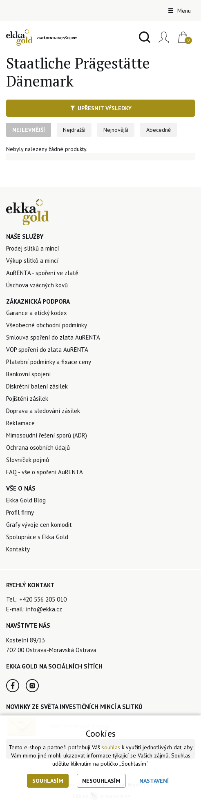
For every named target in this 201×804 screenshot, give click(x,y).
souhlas (111, 747)
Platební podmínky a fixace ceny (48, 362)
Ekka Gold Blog (26, 500)
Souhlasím (47, 780)
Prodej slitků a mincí (32, 248)
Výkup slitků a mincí (32, 260)
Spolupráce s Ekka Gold (37, 537)
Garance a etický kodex (36, 313)
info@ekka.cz (44, 609)
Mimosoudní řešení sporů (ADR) (46, 435)
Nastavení (154, 780)
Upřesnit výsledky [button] (101, 108)
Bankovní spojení (28, 374)
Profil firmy (20, 512)
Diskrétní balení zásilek (37, 386)
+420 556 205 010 (43, 599)
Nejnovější (115, 129)
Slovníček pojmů (27, 460)
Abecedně (158, 129)
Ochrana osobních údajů (38, 447)
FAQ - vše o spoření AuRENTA (44, 472)
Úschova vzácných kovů (37, 285)
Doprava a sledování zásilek (43, 411)
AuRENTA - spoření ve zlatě (42, 273)
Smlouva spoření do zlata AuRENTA (53, 337)
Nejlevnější (28, 129)
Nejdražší (74, 129)
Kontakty (18, 549)
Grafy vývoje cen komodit (39, 525)
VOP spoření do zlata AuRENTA (47, 349)
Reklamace (20, 423)
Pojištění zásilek (27, 398)
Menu (179, 10)
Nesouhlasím (101, 780)
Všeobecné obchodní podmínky (46, 325)
